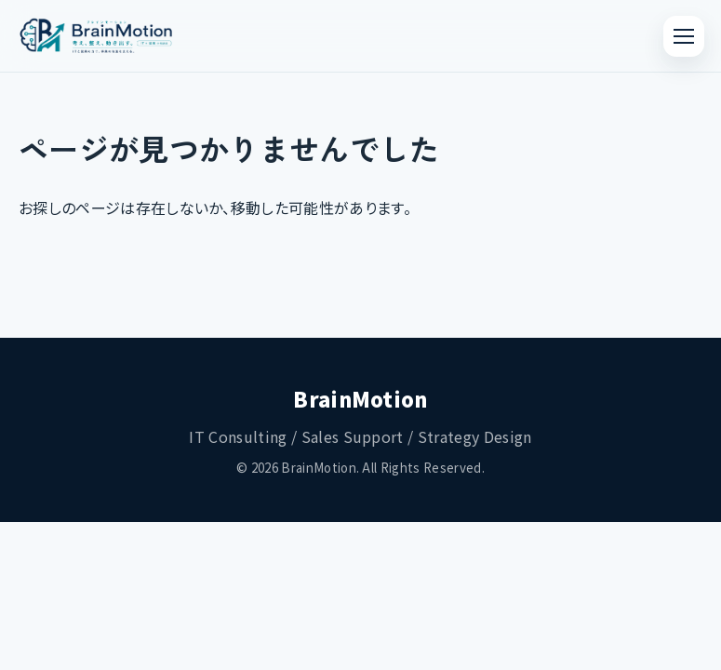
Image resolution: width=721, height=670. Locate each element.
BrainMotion (360, 398)
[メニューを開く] (683, 36)
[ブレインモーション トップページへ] (96, 36)
